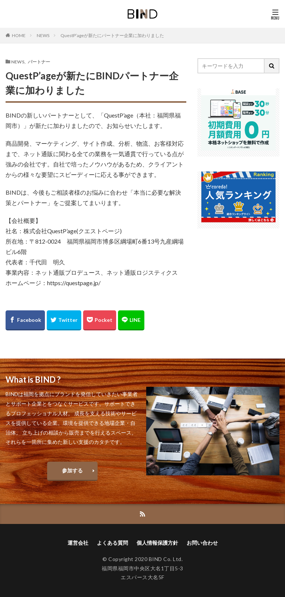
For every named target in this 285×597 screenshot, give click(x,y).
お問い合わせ (202, 543)
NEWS (43, 35)
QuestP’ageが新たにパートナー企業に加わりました (112, 35)
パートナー (39, 61)
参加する (72, 470)
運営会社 (78, 543)
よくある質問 (112, 543)
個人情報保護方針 (157, 543)
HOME (19, 35)
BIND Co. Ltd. (166, 559)
